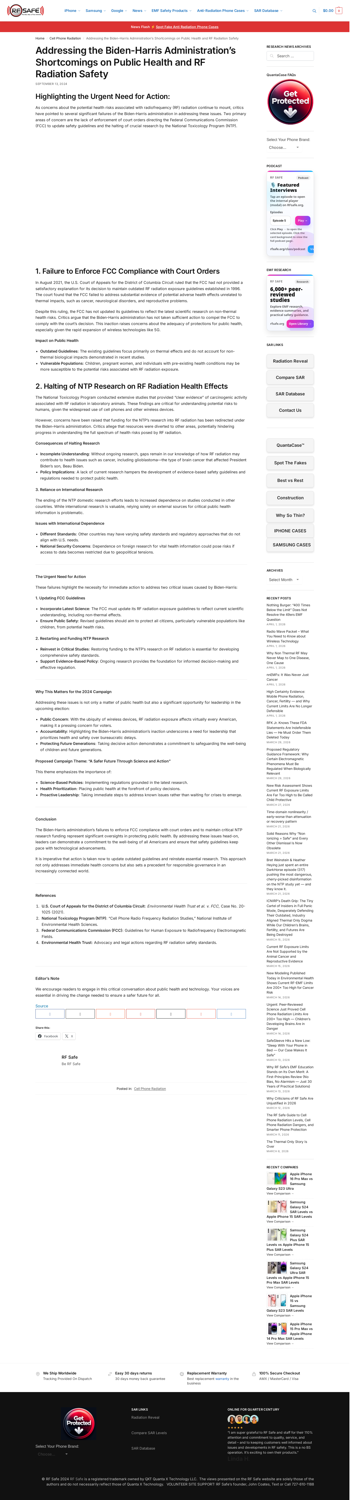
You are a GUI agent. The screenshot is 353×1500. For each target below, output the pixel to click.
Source (41, 1006)
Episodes (276, 212)
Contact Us (290, 410)
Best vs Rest (290, 480)
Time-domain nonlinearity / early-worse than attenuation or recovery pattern (289, 817)
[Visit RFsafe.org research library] (290, 302)
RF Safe (70, 1057)
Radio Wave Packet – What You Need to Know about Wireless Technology (288, 636)
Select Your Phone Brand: (288, 140)
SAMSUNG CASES (292, 544)
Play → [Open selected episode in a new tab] (303, 220)
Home (40, 38)
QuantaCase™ (290, 445)
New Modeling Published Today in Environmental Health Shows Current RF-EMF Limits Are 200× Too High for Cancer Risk (290, 982)
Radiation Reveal (290, 361)
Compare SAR (290, 377)
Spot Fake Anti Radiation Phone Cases (187, 27)
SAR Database (290, 393)
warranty (222, 1379)
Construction (290, 497)
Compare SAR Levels (149, 1433)
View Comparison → (280, 1193)
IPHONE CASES (290, 530)
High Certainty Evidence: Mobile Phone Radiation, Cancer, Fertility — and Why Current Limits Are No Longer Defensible (289, 701)
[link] (290, 213)
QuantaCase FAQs (281, 75)
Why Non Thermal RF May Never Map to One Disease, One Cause (288, 658)
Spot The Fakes (290, 462)
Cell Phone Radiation (65, 38)
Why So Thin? (290, 515)
